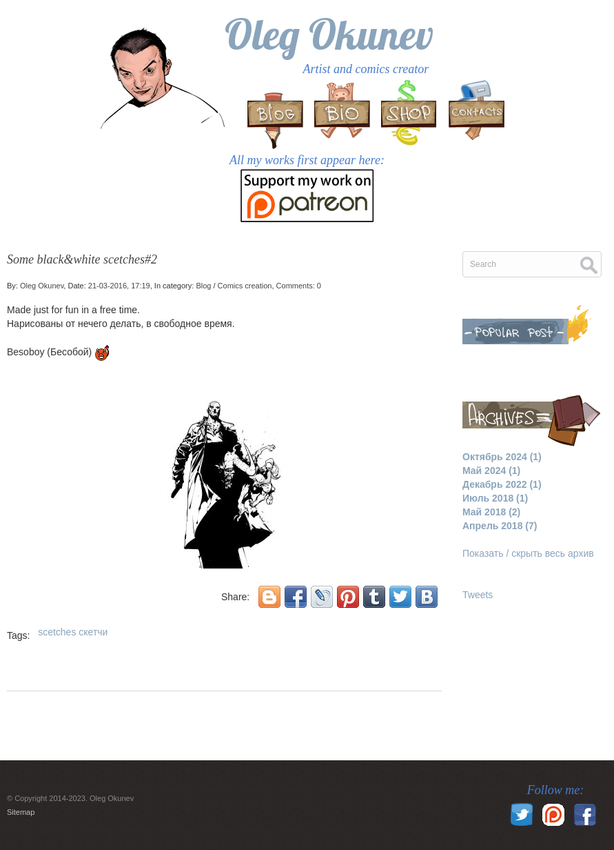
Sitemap (20, 812)
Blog (203, 285)
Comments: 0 (298, 285)
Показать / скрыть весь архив (528, 553)
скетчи (93, 632)
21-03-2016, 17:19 (119, 285)
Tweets (477, 594)
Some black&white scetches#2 (82, 259)
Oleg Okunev (329, 34)
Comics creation (245, 285)
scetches (57, 632)
